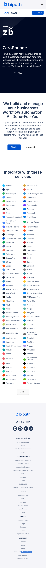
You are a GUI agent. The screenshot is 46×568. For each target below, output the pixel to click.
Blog (23, 548)
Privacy (23, 527)
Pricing (23, 477)
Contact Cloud (23, 442)
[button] (42, 4)
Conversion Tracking (23, 460)
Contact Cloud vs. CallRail (23, 487)
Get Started (37, 12)
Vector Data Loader (23, 449)
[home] (21, 4)
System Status (23, 534)
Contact (23, 542)
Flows (23, 445)
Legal (23, 524)
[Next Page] (23, 392)
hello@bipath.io (23, 555)
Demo (23, 481)
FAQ (23, 474)
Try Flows (19, 73)
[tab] (14, 147)
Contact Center (23, 464)
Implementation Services (23, 470)
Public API (23, 484)
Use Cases (23, 509)
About (23, 545)
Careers (23, 552)
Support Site (23, 520)
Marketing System (23, 467)
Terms (23, 530)
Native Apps (23, 505)
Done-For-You (23, 495)
